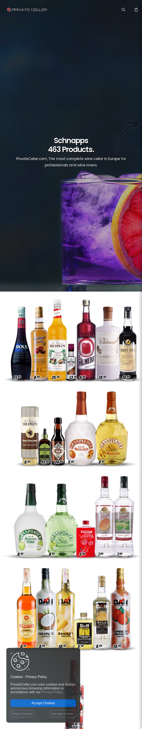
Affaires (105, 616)
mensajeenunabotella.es (108, 668)
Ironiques (116, 622)
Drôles (99, 610)
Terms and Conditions (59, 628)
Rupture (117, 653)
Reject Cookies (22, 713)
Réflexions (115, 610)
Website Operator (63, 620)
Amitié (118, 616)
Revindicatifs (99, 640)
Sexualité (106, 647)
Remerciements (104, 604)
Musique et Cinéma (110, 628)
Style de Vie (98, 622)
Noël (119, 647)
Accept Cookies (43, 703)
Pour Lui (117, 640)
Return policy (60, 616)
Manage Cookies (63, 713)
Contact (57, 604)
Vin (120, 604)
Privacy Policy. (53, 692)
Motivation (115, 634)
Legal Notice (87, 704)
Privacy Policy (61, 612)
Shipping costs (61, 608)
